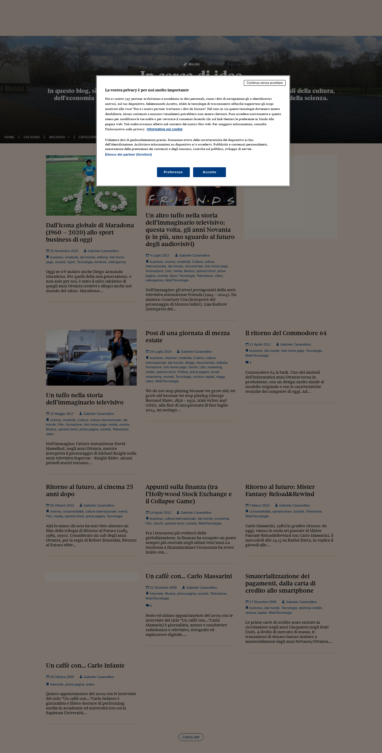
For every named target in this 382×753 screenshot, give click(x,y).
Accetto (209, 172)
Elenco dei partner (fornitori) (128, 154)
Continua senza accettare (265, 83)
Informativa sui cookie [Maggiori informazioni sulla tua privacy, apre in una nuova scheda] (165, 129)
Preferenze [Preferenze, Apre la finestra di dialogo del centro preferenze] (173, 172)
